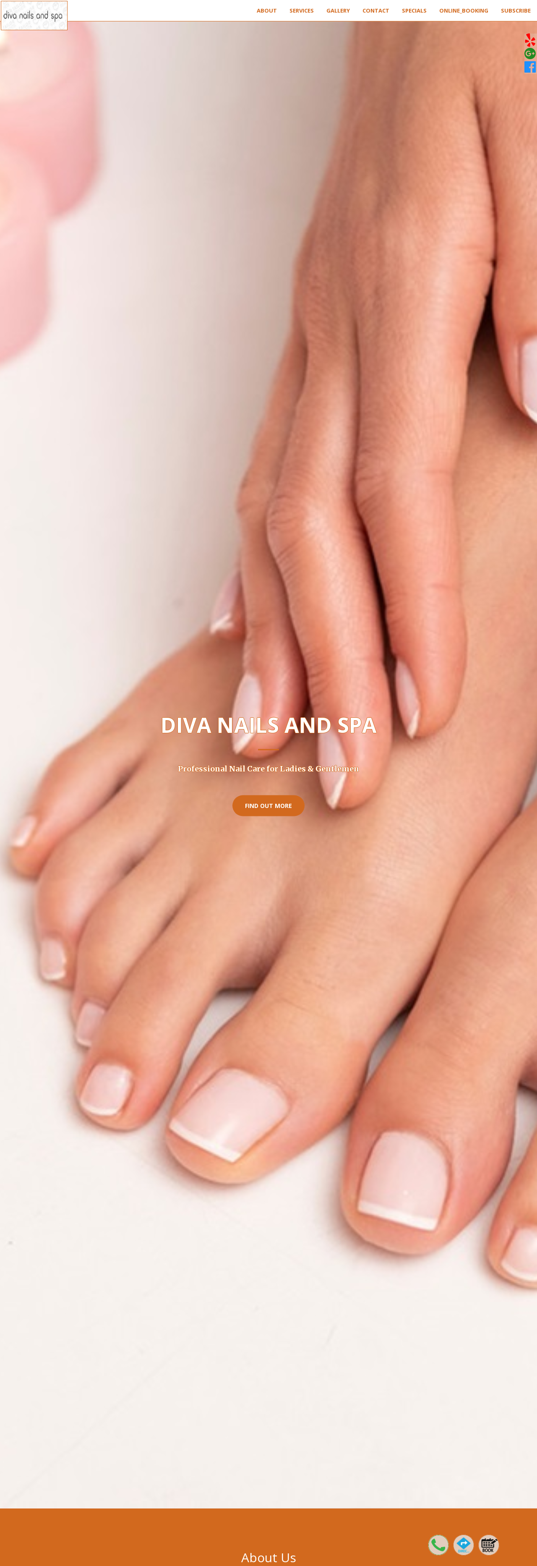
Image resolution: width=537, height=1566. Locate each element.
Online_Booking (463, 10)
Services (301, 10)
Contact (375, 10)
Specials (414, 10)
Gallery (338, 10)
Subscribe (516, 10)
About (267, 10)
